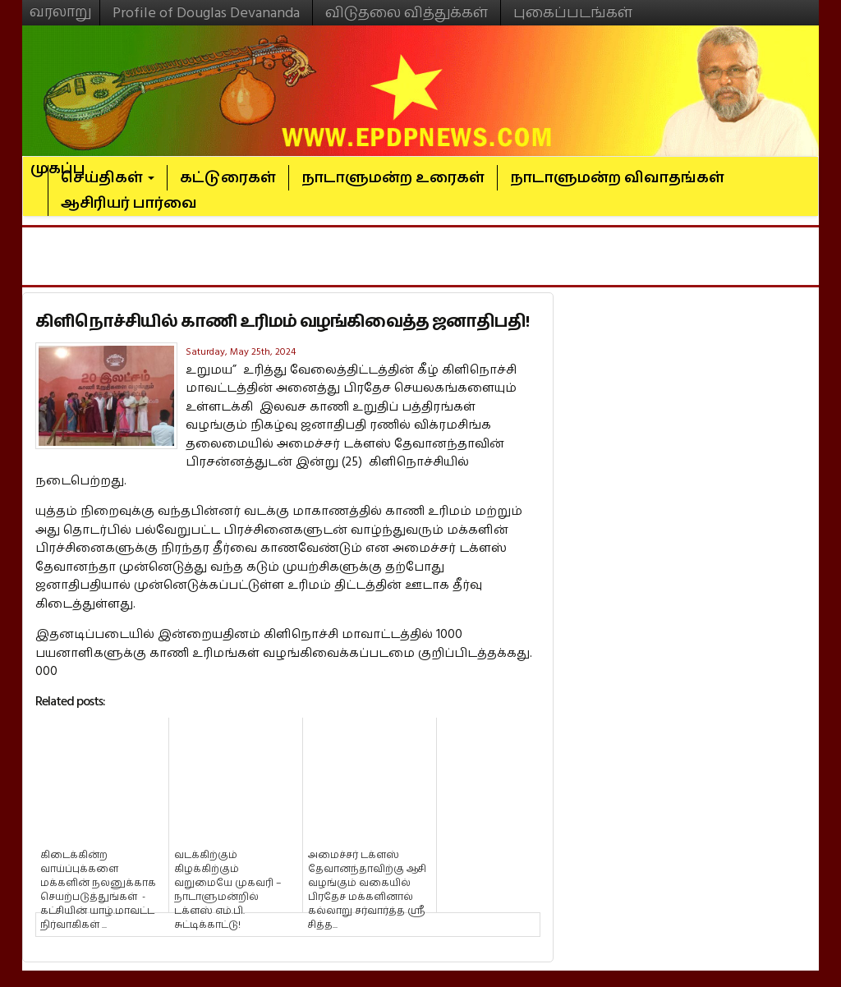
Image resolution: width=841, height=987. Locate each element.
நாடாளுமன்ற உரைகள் (393, 178)
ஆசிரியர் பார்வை (129, 203)
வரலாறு (61, 5)
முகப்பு (57, 161)
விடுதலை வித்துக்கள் (406, 12)
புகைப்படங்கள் (572, 12)
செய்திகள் (107, 178)
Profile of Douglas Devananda (206, 12)
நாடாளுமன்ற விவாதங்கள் (617, 178)
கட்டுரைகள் (228, 178)
